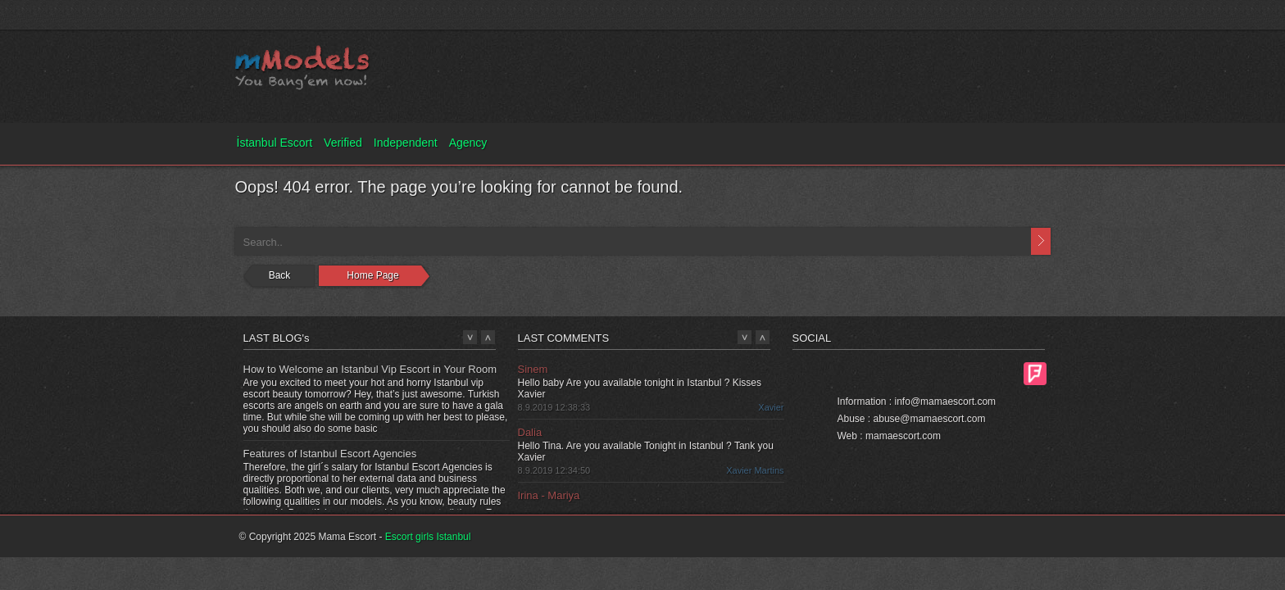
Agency (468, 142)
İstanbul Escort (275, 142)
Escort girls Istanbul (428, 536)
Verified (343, 142)
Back (280, 275)
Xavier (770, 407)
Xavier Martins (754, 470)
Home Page (372, 275)
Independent (406, 142)
